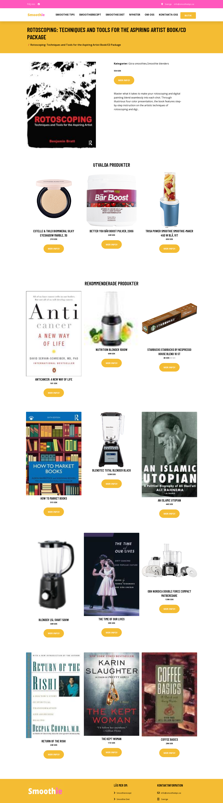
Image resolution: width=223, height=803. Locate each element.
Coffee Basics (169, 741)
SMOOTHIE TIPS (65, 14)
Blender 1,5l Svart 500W (54, 621)
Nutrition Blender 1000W (111, 350)
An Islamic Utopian (169, 501)
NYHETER (134, 14)
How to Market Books (53, 499)
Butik (188, 15)
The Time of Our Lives (111, 620)
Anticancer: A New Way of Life (53, 380)
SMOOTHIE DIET (115, 14)
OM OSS (149, 14)
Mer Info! (124, 80)
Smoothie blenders (158, 63)
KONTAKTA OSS (168, 14)
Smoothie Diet (123, 801)
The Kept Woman (111, 740)
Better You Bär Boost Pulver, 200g (111, 231)
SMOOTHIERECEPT (90, 14)
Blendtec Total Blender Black (111, 471)
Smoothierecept (124, 794)
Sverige (165, 4)
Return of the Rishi (54, 742)
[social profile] (39, 4)
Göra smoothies (137, 63)
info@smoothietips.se (183, 4)
